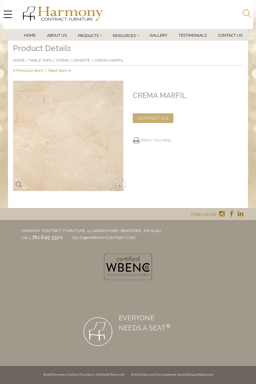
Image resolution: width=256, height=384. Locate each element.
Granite (81, 60)
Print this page (156, 140)
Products (88, 35)
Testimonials (193, 35)
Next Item (58, 70)
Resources (124, 35)
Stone (62, 60)
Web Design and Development (153, 374)
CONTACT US (153, 118)
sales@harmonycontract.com (104, 238)
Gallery (158, 35)
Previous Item (29, 70)
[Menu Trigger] (7, 14)
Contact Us (230, 35)
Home (30, 35)
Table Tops (40, 60)
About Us (57, 35)
